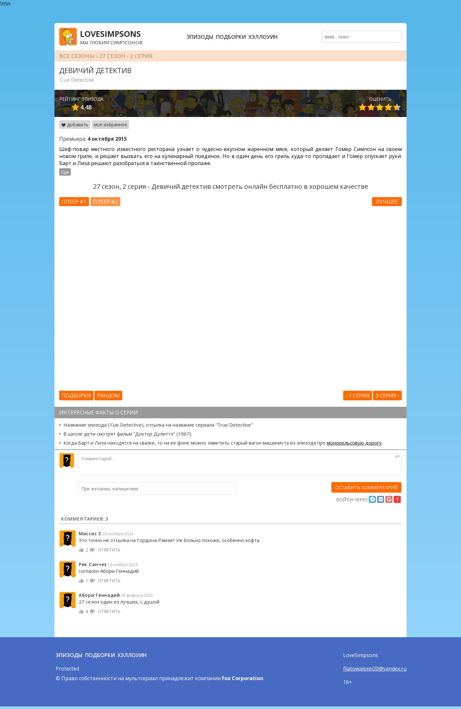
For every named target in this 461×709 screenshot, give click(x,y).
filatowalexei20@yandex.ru (375, 668)
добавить (74, 124)
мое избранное (110, 124)
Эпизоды (200, 36)
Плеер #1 (74, 201)
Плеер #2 (105, 201)
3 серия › (387, 395)
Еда (65, 172)
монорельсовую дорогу (354, 442)
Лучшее (387, 201)
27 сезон (112, 56)
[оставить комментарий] (366, 487)
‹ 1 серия (357, 395)
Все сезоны (77, 56)
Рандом (108, 395)
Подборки (231, 36)
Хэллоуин (263, 36)
